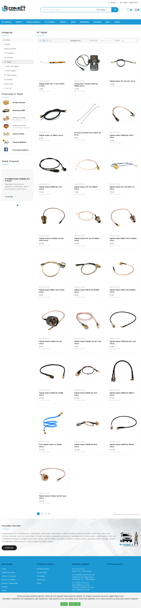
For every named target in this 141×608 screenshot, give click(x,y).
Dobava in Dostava (9, 576)
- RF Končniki (8, 57)
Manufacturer (44, 81)
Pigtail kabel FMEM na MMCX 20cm (122, 394)
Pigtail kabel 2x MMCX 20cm (51, 135)
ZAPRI (64, 604)
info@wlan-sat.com (83, 585)
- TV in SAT (7, 88)
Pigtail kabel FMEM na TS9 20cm (50, 188)
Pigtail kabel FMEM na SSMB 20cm (51, 394)
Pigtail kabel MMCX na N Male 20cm (51, 291)
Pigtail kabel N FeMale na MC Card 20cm (51, 239)
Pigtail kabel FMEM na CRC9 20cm (121, 136)
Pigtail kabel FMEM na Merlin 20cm (122, 445)
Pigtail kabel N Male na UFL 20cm (50, 342)
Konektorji (18, 40)
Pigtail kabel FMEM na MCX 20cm (85, 445)
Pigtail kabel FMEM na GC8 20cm (85, 394)
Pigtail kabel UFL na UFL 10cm (122, 81)
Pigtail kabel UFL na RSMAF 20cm (86, 188)
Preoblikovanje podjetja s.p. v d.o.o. (17, 180)
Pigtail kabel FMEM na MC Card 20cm (123, 342)
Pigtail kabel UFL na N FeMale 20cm (86, 239)
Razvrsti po (94, 40)
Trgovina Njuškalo (19, 142)
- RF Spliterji (7, 79)
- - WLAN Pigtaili (9, 71)
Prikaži (117, 40)
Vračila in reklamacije (10, 583)
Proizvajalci (41, 576)
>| (48, 513)
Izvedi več (9, 548)
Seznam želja (42, 572)
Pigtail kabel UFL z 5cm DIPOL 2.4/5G (52, 85)
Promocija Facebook (20, 150)
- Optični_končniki (9, 49)
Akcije (39, 583)
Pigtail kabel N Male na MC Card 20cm (52, 497)
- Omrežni (6, 44)
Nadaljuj (8, 196)
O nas (4, 569)
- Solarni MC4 (8, 84)
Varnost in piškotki (8, 579)
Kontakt (4, 587)
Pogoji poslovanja (8, 572)
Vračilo (4, 590)
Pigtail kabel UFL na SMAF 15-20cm (122, 188)
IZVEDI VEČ (74, 604)
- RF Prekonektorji (9, 75)
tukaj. (121, 596)
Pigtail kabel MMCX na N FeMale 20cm (123, 239)
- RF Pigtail (18, 62)
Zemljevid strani (43, 569)
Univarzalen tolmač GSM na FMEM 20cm (86, 85)
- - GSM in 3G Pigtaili (11, 66)
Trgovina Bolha (18, 134)
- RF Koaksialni (18, 53)
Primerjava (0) (75, 40)
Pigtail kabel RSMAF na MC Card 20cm (87, 342)
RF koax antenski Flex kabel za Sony (87, 134)
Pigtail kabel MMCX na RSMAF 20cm (87, 291)
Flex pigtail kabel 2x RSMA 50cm (50, 445)
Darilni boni (41, 579)
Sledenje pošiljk (18, 110)
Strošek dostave (18, 102)
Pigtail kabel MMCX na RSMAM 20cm (122, 291)
